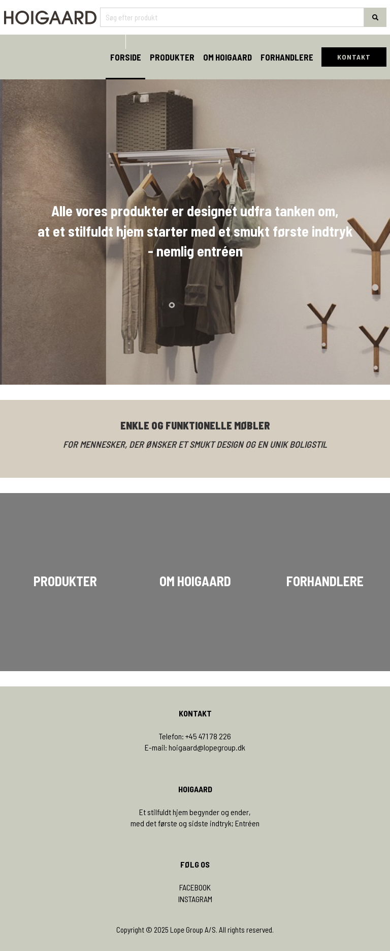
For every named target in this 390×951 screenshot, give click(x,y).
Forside (125, 57)
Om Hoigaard (227, 57)
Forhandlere (287, 57)
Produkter (172, 57)
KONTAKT (354, 56)
